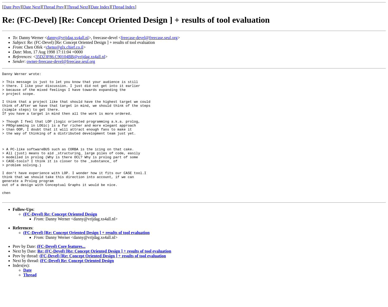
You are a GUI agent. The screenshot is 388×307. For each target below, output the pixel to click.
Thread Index (123, 7)
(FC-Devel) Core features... (61, 271)
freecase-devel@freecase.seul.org (149, 37)
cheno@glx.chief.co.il (64, 47)
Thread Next (77, 7)
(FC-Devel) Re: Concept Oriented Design (60, 239)
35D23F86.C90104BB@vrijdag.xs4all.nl (70, 56)
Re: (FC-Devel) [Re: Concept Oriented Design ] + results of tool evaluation (104, 276)
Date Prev (11, 7)
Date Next (31, 7)
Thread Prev (53, 7)
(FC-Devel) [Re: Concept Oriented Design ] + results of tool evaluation (86, 258)
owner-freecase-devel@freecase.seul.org (61, 61)
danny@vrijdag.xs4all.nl (68, 37)
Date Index (100, 7)
